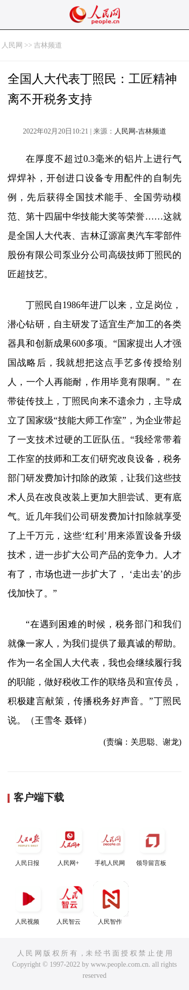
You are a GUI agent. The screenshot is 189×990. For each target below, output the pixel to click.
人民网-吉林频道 (140, 131)
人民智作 (111, 903)
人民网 (12, 45)
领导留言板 (152, 845)
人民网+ (69, 845)
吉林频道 (48, 45)
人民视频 (28, 903)
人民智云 (69, 903)
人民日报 (28, 845)
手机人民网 (111, 845)
